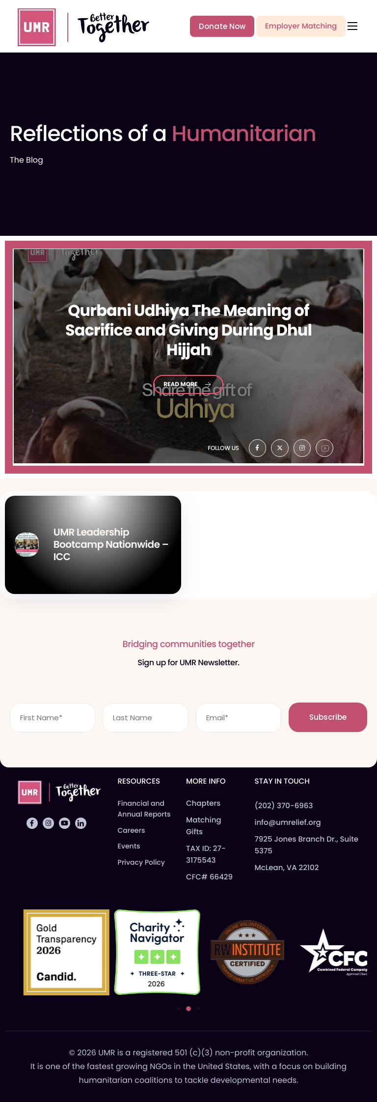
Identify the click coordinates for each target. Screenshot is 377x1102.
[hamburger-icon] (352, 26)
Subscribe (328, 717)
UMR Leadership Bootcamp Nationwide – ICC (111, 544)
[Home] (79, 25)
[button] (178, 1008)
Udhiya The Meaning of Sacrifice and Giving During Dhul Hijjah (188, 330)
